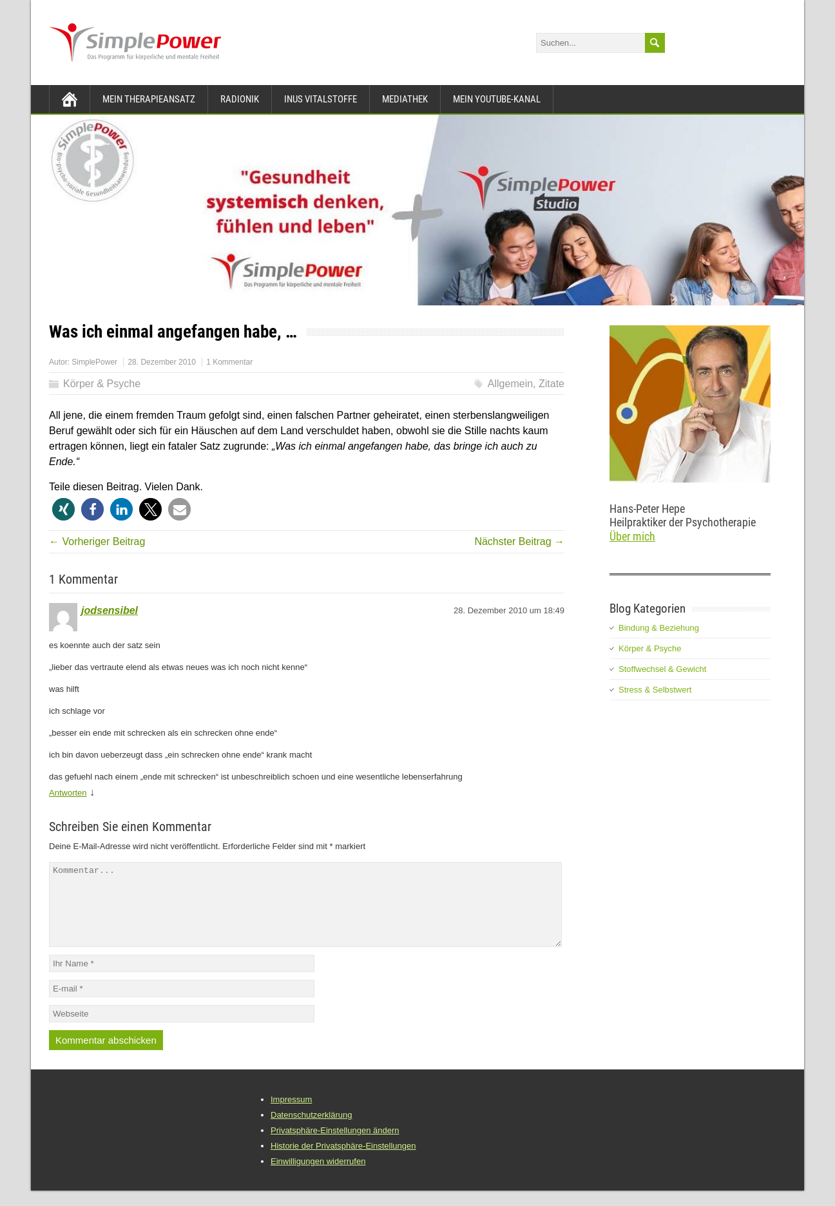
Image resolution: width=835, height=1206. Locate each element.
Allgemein (510, 383)
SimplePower (94, 362)
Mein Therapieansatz (148, 99)
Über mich (632, 536)
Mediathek (405, 99)
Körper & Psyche (101, 383)
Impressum (291, 1115)
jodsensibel (109, 610)
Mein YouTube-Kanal (497, 99)
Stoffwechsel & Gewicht (662, 669)
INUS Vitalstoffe (320, 99)
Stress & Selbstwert (655, 689)
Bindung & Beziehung (659, 628)
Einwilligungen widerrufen (318, 1177)
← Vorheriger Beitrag (97, 541)
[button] (63, 509)
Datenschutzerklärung (311, 1130)
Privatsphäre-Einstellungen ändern (335, 1146)
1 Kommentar (229, 362)
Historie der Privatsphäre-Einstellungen (343, 1161)
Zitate (551, 383)
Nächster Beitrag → (519, 541)
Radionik (239, 99)
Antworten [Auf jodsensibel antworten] (68, 793)
